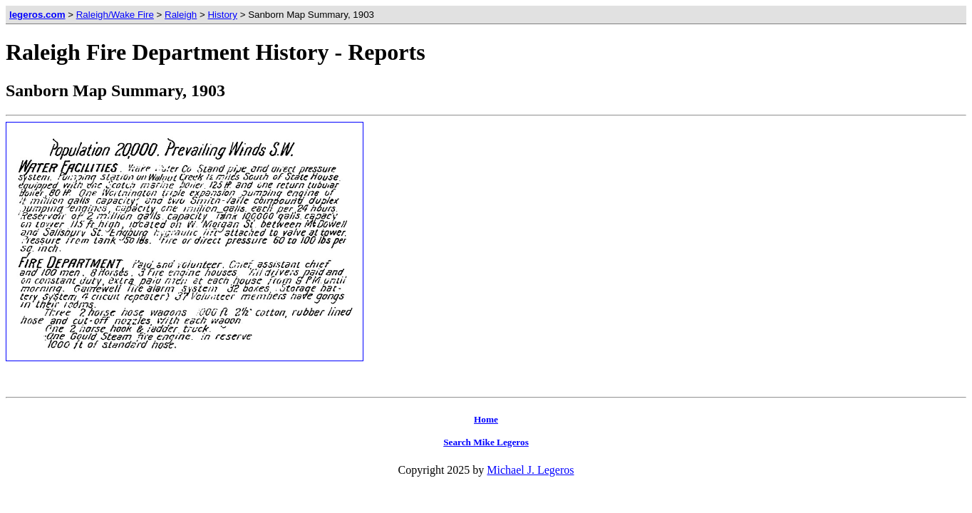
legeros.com (37, 14)
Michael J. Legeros (530, 470)
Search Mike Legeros (486, 442)
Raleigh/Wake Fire (115, 14)
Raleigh (181, 14)
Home (486, 419)
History (222, 14)
